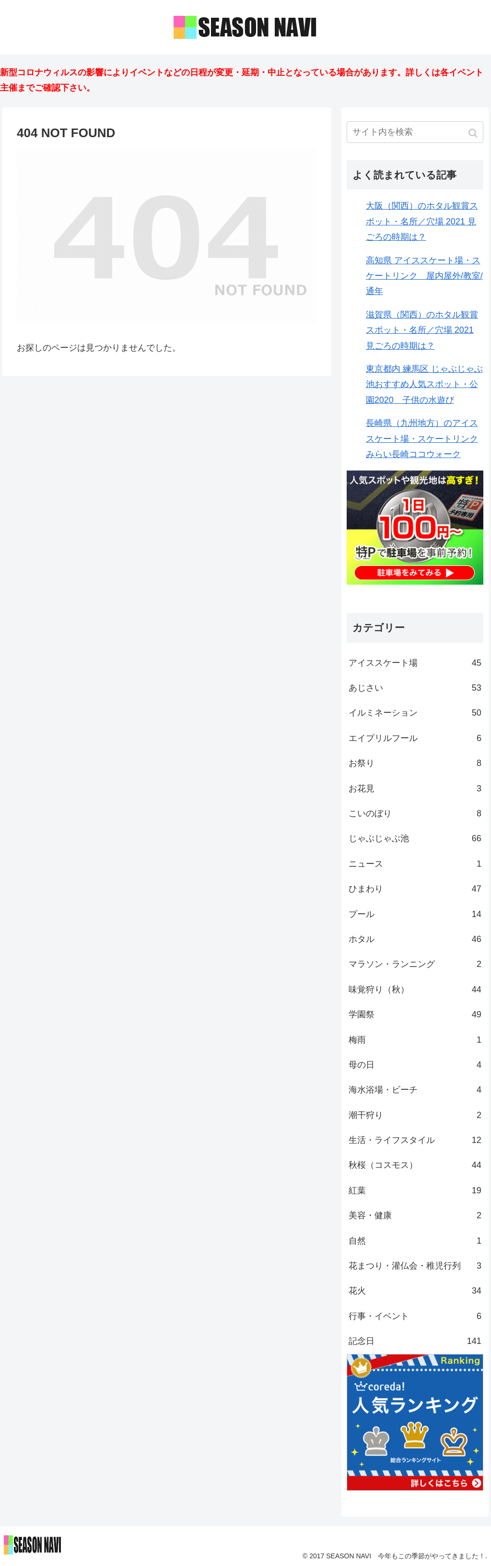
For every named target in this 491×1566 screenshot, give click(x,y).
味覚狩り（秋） (415, 989)
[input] (415, 132)
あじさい (415, 687)
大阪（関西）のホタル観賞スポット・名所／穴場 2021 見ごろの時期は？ (422, 221)
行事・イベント (415, 1316)
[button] (474, 133)
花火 (415, 1290)
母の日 (415, 1064)
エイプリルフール (415, 738)
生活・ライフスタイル (415, 1140)
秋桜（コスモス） (415, 1165)
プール (415, 914)
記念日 (415, 1341)
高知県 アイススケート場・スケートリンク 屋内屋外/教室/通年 (424, 276)
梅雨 (415, 1040)
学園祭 (415, 1014)
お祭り (415, 763)
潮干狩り (415, 1115)
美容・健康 (415, 1215)
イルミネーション (415, 712)
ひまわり (415, 888)
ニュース (415, 863)
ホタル (415, 939)
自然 (415, 1240)
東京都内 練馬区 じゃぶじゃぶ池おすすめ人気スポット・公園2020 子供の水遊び (424, 384)
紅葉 (415, 1190)
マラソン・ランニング (415, 964)
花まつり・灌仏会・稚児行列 (415, 1265)
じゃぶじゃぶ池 (415, 838)
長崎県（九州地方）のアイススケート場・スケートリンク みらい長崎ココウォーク (422, 438)
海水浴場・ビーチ (415, 1089)
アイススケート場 (415, 663)
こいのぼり (415, 813)
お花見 (415, 788)
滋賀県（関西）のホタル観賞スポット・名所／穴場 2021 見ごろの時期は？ (422, 330)
